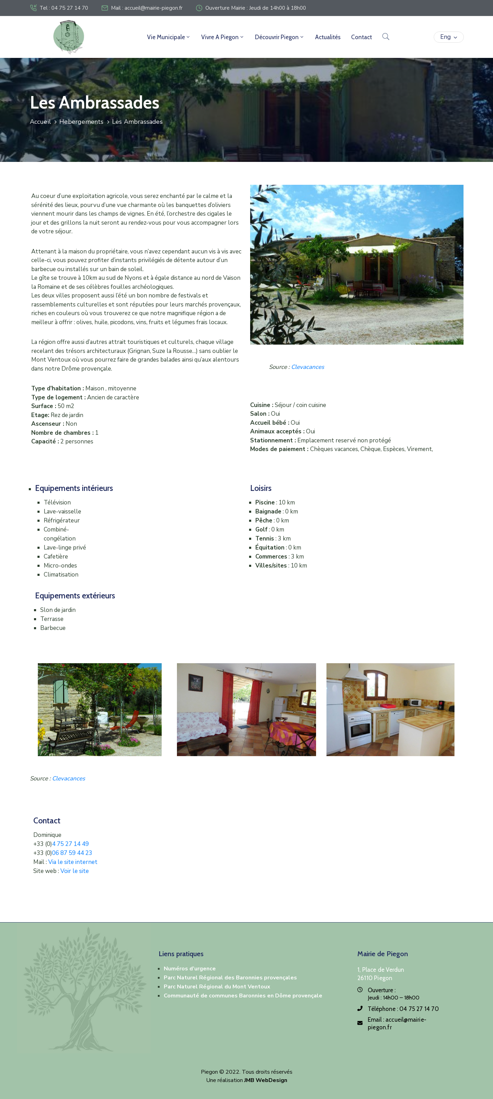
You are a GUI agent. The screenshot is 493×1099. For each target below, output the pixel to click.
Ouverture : (382, 990)
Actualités (328, 37)
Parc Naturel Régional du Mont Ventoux (217, 986)
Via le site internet (72, 862)
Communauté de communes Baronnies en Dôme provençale (243, 996)
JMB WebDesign (265, 1080)
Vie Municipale (169, 37)
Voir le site (74, 871)
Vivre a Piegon (223, 37)
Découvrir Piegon (280, 37)
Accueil (40, 122)
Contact (361, 37)
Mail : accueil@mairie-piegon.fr (146, 8)
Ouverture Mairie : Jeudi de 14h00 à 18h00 (255, 8)
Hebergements (81, 122)
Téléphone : (403, 1008)
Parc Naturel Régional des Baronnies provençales (230, 977)
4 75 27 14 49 (70, 844)
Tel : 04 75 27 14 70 (64, 8)
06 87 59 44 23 (72, 853)
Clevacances (307, 367)
